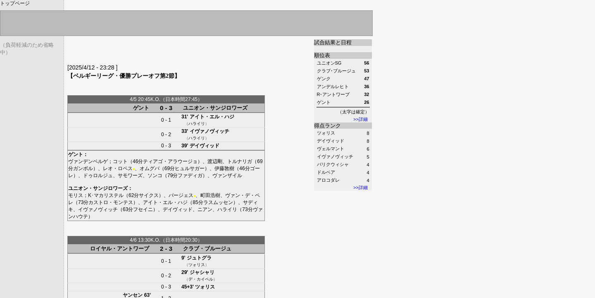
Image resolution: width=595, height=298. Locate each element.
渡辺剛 (214, 161)
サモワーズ (130, 175)
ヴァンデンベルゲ (88, 161)
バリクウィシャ (333, 164)
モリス (75, 195)
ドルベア (326, 172)
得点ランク (327, 126)
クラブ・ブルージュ (207, 248)
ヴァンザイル (227, 175)
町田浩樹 (210, 195)
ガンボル (83, 168)
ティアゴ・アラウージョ (170, 161)
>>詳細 (360, 119)
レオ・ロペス (118, 168)
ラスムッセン (218, 202)
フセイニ (143, 209)
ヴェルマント (330, 148)
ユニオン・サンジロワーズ (215, 108)
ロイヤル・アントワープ (119, 248)
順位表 (322, 55)
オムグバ (149, 168)
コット (120, 161)
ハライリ (196, 123)
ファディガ (190, 175)
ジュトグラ (199, 258)
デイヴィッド (330, 140)
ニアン (205, 209)
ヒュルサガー (190, 168)
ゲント (141, 108)
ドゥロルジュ (98, 175)
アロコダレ (328, 180)
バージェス (181, 195)
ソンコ (155, 175)
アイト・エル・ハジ (212, 117)
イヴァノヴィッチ (335, 156)
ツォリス (326, 132)
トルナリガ (239, 161)
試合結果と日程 (333, 42)
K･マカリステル (106, 195)
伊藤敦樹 (224, 168)
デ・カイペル (200, 279)
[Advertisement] (164, 51)
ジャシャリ (202, 272)
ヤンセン (133, 295)
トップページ (15, 3)
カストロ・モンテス (110, 202)
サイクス (149, 195)
